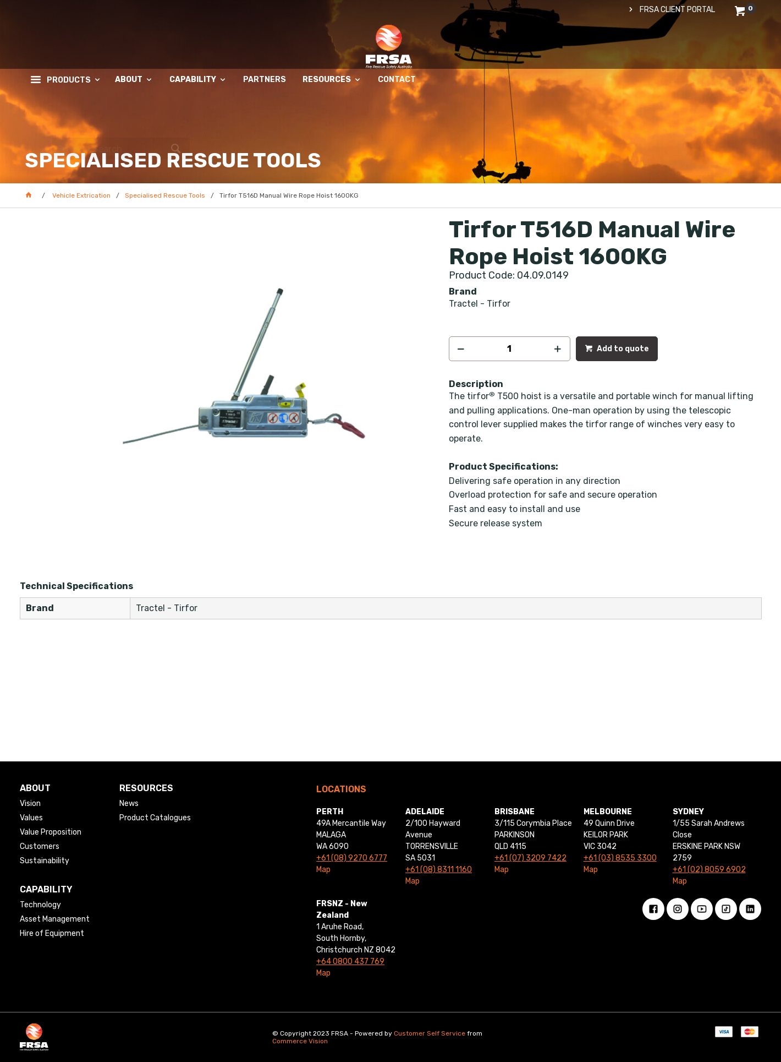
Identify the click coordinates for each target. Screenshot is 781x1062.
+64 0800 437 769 (350, 961)
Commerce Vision (300, 1041)
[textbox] (682, 58)
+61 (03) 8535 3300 (620, 858)
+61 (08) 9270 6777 (351, 858)
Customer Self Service (429, 1033)
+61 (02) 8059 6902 (709, 869)
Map (323, 869)
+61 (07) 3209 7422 (530, 858)
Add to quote (622, 348)
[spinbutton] (509, 349)
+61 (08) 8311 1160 (438, 869)
